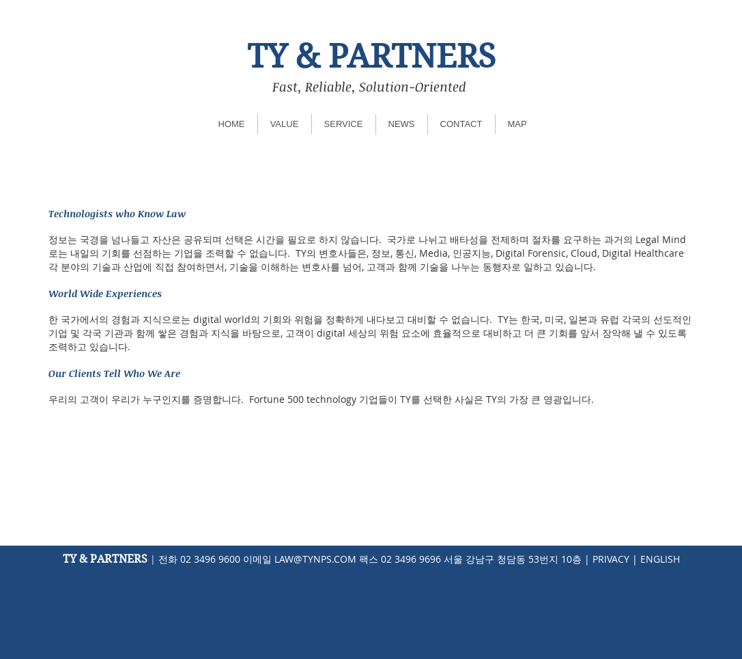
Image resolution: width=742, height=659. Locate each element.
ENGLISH (660, 558)
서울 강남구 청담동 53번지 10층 (513, 558)
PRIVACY (611, 558)
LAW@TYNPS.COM (315, 558)
